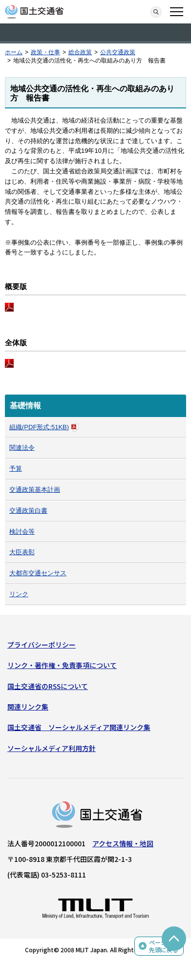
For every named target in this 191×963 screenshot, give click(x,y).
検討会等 (22, 531)
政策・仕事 (45, 52)
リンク (18, 594)
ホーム (13, 52)
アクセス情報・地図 (122, 843)
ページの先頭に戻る (163, 946)
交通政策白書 (28, 510)
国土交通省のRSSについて (47, 686)
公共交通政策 (117, 52)
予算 (15, 468)
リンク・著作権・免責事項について (62, 665)
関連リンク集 (27, 707)
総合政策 (80, 52)
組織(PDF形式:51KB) (44, 427)
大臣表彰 (22, 552)
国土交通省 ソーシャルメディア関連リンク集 (78, 727)
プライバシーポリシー (41, 644)
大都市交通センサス (37, 573)
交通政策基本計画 (34, 489)
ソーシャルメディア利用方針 (51, 748)
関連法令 (22, 447)
